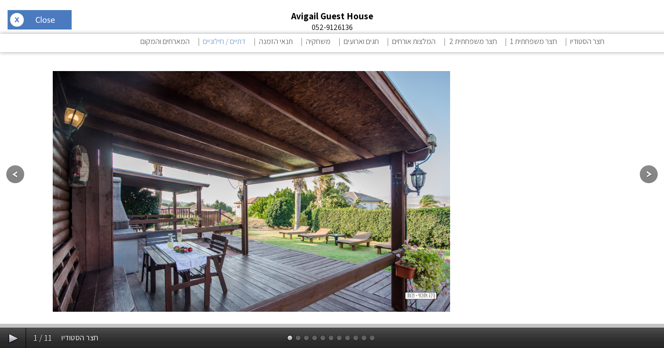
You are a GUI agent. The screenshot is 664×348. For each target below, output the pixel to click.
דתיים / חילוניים (224, 41)
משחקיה (318, 41)
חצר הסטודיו (587, 41)
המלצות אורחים (414, 41)
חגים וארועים (361, 41)
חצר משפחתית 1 (533, 41)
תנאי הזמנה (276, 41)
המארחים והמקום (165, 41)
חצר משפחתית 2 (473, 41)
